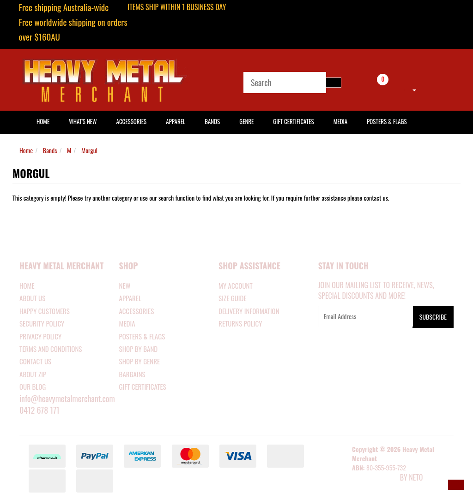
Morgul (89, 150)
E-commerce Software (375, 478)
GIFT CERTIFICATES (142, 386)
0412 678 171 (39, 410)
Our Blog (32, 386)
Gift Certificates (293, 121)
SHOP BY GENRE (139, 361)
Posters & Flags (386, 121)
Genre (246, 121)
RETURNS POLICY (240, 323)
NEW (125, 285)
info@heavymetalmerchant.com (67, 398)
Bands (212, 121)
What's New (83, 121)
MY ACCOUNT (235, 285)
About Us (32, 298)
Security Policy (41, 323)
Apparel (175, 121)
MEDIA (127, 323)
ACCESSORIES (136, 311)
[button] (456, 485)
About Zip (32, 374)
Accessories (131, 121)
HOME (42, 121)
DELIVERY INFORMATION (248, 311)
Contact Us (35, 361)
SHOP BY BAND (138, 349)
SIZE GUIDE (232, 298)
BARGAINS (132, 374)
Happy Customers (44, 311)
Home (26, 150)
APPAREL (130, 298)
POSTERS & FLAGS (142, 336)
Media (340, 121)
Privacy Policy (40, 336)
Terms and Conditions (50, 349)
